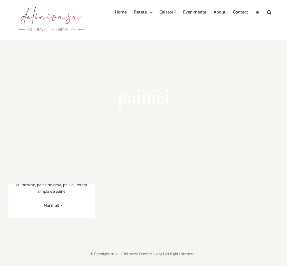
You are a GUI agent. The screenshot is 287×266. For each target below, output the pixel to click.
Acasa (147, 117)
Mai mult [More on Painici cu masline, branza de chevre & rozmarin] (51, 205)
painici (68, 184)
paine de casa (49, 184)
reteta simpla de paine (62, 188)
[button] (269, 12)
